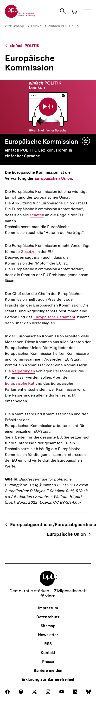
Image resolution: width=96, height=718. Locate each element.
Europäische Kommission (41, 141)
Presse (48, 661)
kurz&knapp (14, 26)
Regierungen (23, 371)
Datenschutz (48, 617)
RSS (48, 643)
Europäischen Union (53, 178)
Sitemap (48, 626)
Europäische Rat (19, 383)
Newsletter (48, 635)
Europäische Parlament (54, 317)
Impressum (48, 608)
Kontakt (48, 652)
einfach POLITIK (61, 26)
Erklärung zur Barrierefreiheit (48, 679)
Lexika (36, 26)
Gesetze (28, 251)
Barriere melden (48, 670)
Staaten (37, 215)
